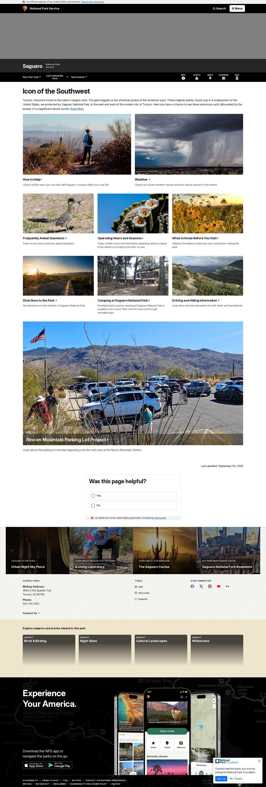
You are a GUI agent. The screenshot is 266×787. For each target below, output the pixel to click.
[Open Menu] (237, 8)
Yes (99, 495)
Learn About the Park (57, 77)
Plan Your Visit (32, 77)
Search (219, 8)
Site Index (142, 600)
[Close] (259, 761)
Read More (77, 108)
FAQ (139, 594)
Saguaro (32, 66)
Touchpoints (160, 518)
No (98, 505)
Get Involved (79, 77)
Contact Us (30, 620)
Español (141, 606)
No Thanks (236, 778)
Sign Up (221, 778)
